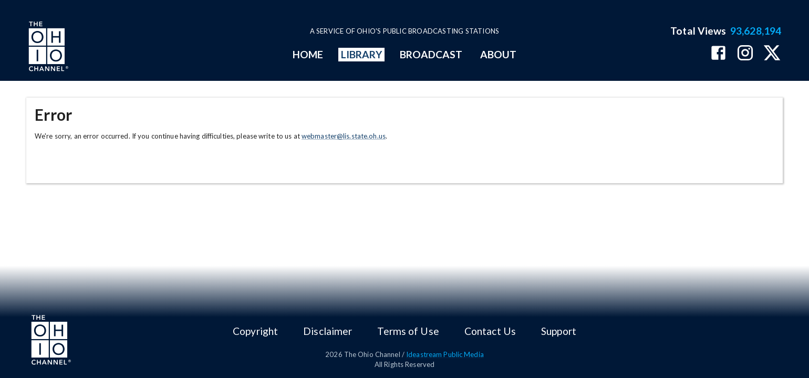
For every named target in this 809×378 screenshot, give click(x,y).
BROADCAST (431, 54)
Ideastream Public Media (445, 354)
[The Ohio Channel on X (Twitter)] (772, 54)
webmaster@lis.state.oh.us (344, 136)
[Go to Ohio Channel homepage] (47, 47)
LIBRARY (361, 54)
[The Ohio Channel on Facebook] (718, 54)
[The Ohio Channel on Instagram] (745, 54)
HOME (308, 54)
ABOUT (498, 54)
